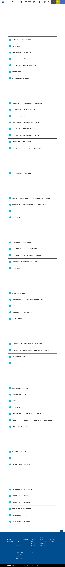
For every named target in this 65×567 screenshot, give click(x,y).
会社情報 (45, 2)
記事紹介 (49, 2)
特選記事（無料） (43, 543)
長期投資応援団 (42, 545)
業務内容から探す (28, 2)
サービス (34, 2)
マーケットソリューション (20, 539)
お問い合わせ (33, 543)
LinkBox (17, 541)
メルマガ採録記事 (43, 541)
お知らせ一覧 (33, 545)
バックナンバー (51, 541)
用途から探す (21, 2)
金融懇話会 (18, 556)
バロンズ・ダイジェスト (20, 552)
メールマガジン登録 (52, 539)
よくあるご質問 (39, 2)
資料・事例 (32, 541)
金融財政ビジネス (19, 558)
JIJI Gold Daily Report (19, 554)
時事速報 (26, 539)
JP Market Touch (19, 543)
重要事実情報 (18, 545)
